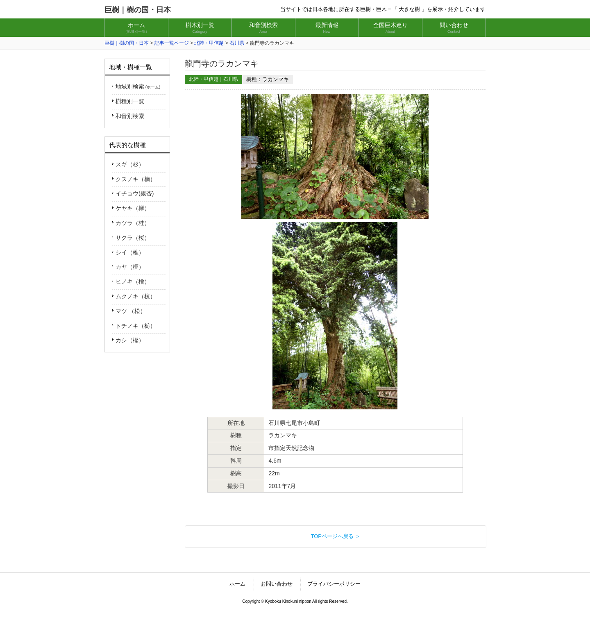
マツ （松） (131, 311)
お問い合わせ (277, 584)
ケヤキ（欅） (133, 208)
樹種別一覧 (130, 101)
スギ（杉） (130, 164)
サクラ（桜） (133, 237)
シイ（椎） (130, 252)
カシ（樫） (130, 340)
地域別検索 (138, 86)
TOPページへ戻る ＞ (335, 536)
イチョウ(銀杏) (135, 193)
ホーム (237, 584)
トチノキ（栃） (136, 325)
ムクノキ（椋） (136, 296)
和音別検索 (130, 116)
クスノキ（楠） (136, 179)
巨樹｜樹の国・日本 (137, 10)
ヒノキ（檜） (133, 281)
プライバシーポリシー (334, 584)
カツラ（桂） (133, 223)
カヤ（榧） (130, 266)
